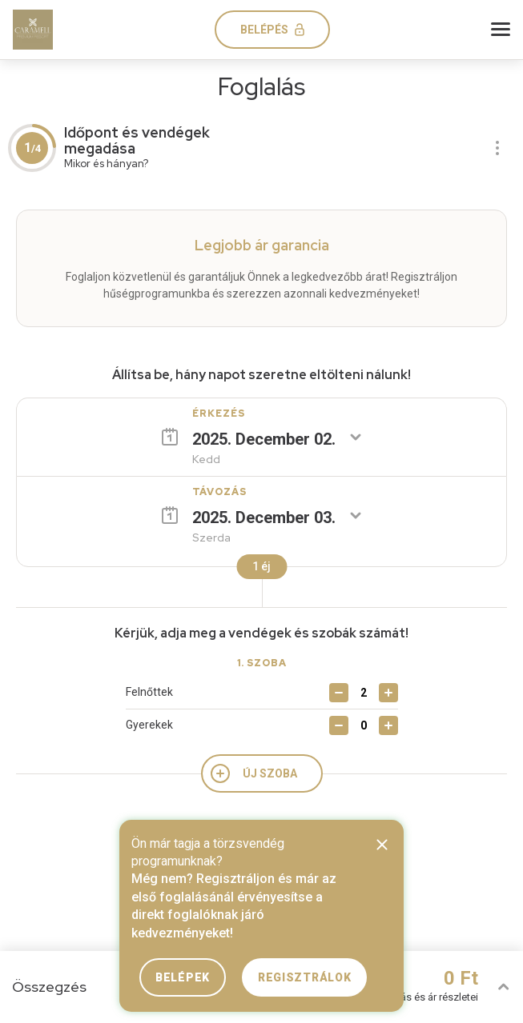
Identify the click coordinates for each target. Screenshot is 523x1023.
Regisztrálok (304, 977)
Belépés (264, 29)
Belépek (182, 977)
